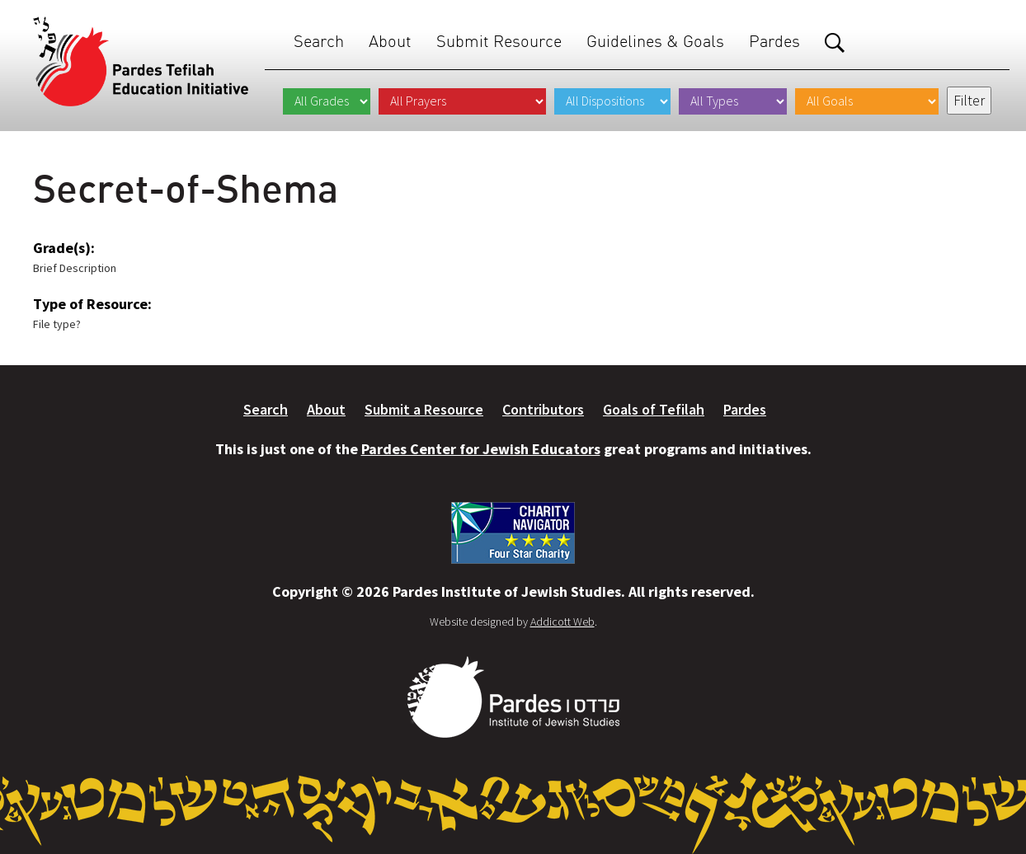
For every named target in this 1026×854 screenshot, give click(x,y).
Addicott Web (562, 621)
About (390, 40)
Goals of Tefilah (653, 409)
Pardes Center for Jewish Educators (480, 448)
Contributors (543, 409)
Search (319, 40)
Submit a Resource (424, 409)
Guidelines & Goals (655, 40)
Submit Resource (499, 40)
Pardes (774, 40)
